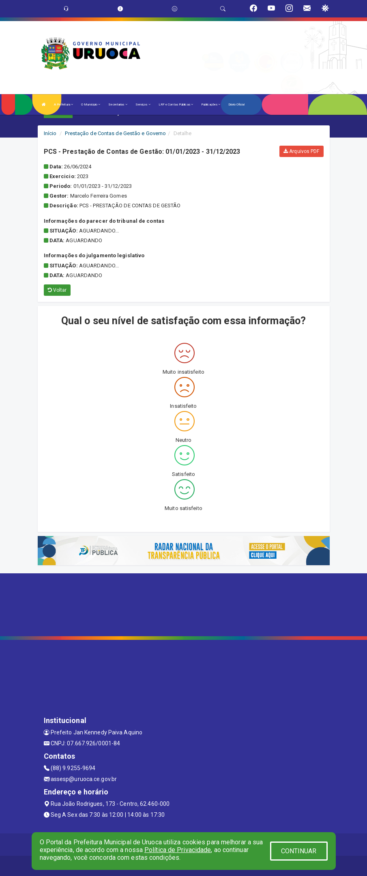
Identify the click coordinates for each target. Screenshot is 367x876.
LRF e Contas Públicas (176, 104)
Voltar (57, 290)
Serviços (142, 104)
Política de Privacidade (177, 850)
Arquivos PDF (301, 151)
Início (50, 133)
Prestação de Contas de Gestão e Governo (115, 133)
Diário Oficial (236, 104)
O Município (90, 104)
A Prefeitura (63, 104)
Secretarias (117, 104)
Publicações (210, 104)
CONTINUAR (299, 851)
